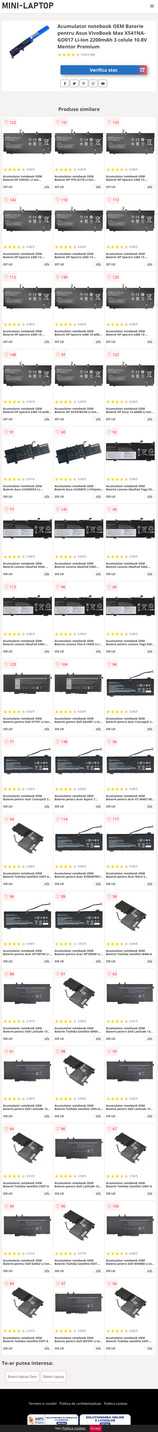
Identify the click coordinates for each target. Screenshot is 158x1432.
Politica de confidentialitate (80, 1403)
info (46, 186)
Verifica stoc (118, 70)
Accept (96, 1428)
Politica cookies (116, 1403)
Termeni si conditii (43, 1403)
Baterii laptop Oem (22, 1376)
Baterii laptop (53, 1376)
